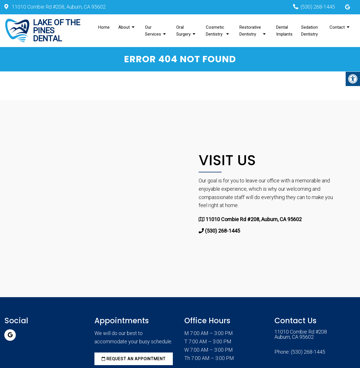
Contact (337, 27)
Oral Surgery (183, 31)
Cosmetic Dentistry (215, 31)
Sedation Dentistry (309, 31)
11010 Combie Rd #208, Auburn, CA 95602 (58, 7)
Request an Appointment (134, 359)
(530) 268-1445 (318, 7)
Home (104, 27)
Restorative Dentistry (250, 31)
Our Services (153, 31)
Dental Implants (284, 31)
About (124, 27)
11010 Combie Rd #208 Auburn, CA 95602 (300, 334)
